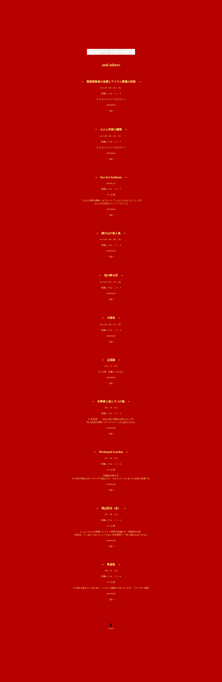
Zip (111, 110)
